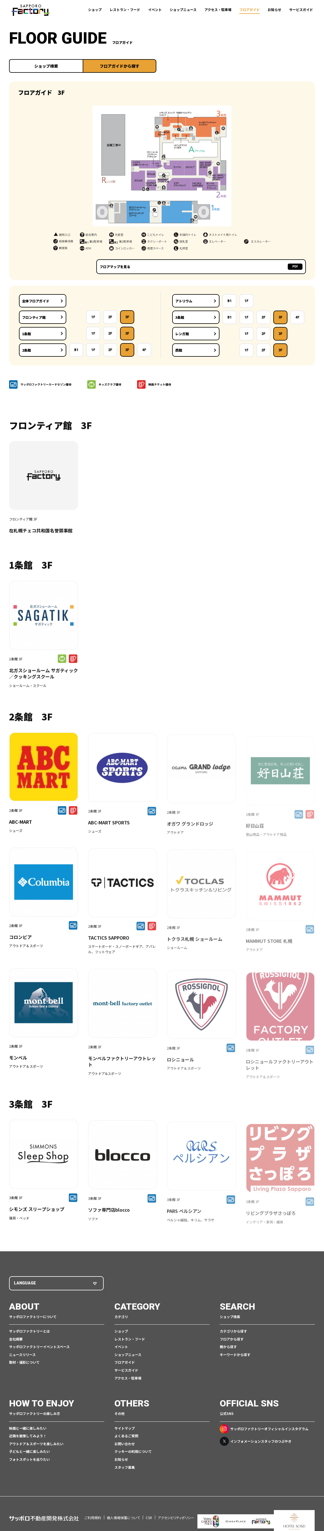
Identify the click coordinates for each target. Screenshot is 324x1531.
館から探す (228, 1347)
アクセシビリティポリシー (176, 1510)
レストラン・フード (125, 9)
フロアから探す (232, 1339)
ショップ (95, 9)
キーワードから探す (235, 1355)
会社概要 (16, 1339)
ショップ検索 (46, 66)
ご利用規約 (92, 1510)
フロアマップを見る (271, 267)
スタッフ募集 (124, 1467)
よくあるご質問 (126, 1436)
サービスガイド (301, 9)
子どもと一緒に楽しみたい (29, 1451)
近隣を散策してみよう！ (27, 1436)
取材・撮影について (24, 1362)
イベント (155, 9)
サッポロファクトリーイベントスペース (39, 1347)
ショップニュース (183, 9)
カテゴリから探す (233, 1331)
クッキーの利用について (133, 1451)
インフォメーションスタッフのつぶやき (255, 1441)
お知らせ (274, 9)
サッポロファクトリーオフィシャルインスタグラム (264, 1429)
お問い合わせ (124, 1444)
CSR (149, 1510)
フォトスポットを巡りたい (29, 1459)
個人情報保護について (123, 1510)
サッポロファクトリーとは (29, 1331)
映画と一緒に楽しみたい (27, 1428)
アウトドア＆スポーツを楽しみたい (36, 1444)
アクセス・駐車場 (217, 9)
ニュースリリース (22, 1355)
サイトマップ (124, 1428)
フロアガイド (249, 9)
